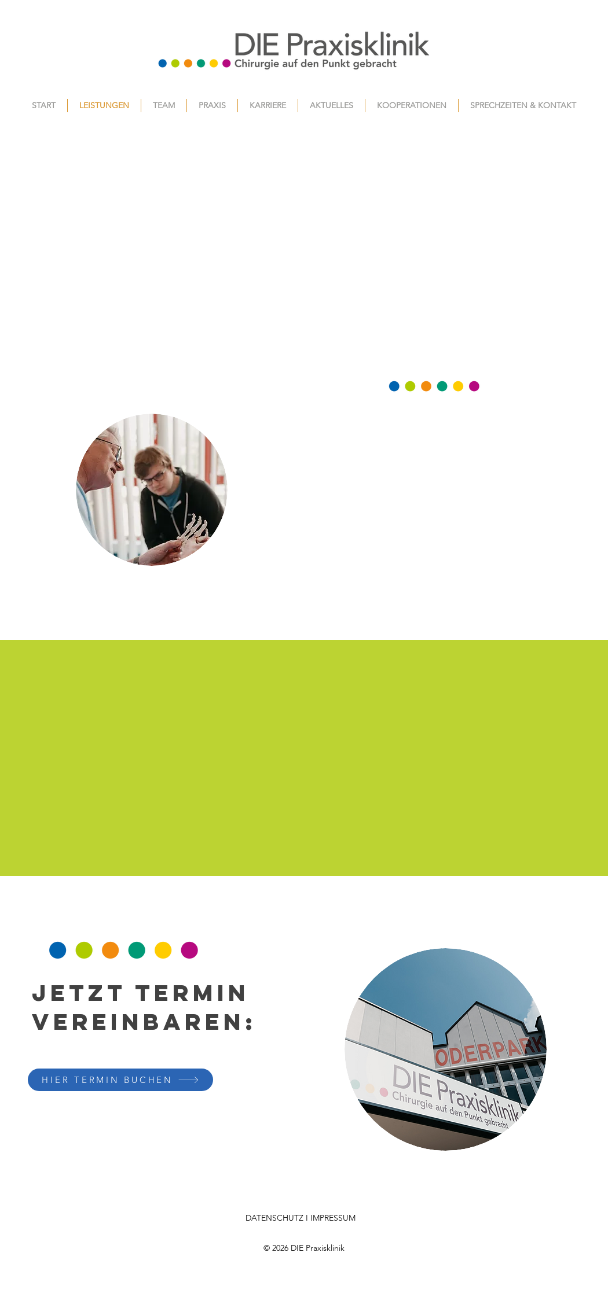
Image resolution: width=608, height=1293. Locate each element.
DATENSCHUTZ (274, 1218)
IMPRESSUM (333, 1218)
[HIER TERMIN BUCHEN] (120, 1080)
